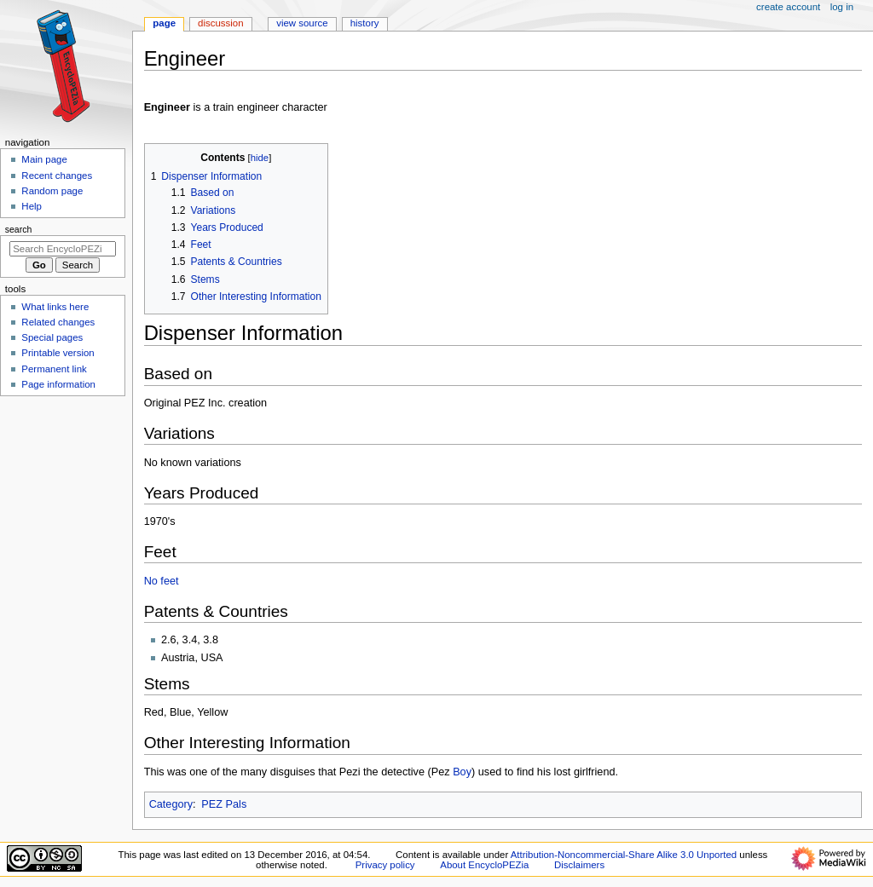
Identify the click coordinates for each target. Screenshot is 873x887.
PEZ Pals (223, 804)
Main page (44, 159)
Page (164, 23)
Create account (788, 7)
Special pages (52, 337)
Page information (58, 384)
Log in (841, 7)
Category (171, 804)
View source (301, 23)
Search (18, 229)
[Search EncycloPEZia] (62, 248)
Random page (52, 191)
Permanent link (53, 369)
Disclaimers (579, 865)
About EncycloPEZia (484, 865)
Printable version (57, 353)
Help (31, 206)
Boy (462, 772)
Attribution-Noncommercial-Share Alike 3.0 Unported (624, 855)
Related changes (58, 322)
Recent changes (56, 175)
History (364, 23)
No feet (161, 581)
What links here (55, 307)
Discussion (220, 23)
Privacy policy (385, 865)
